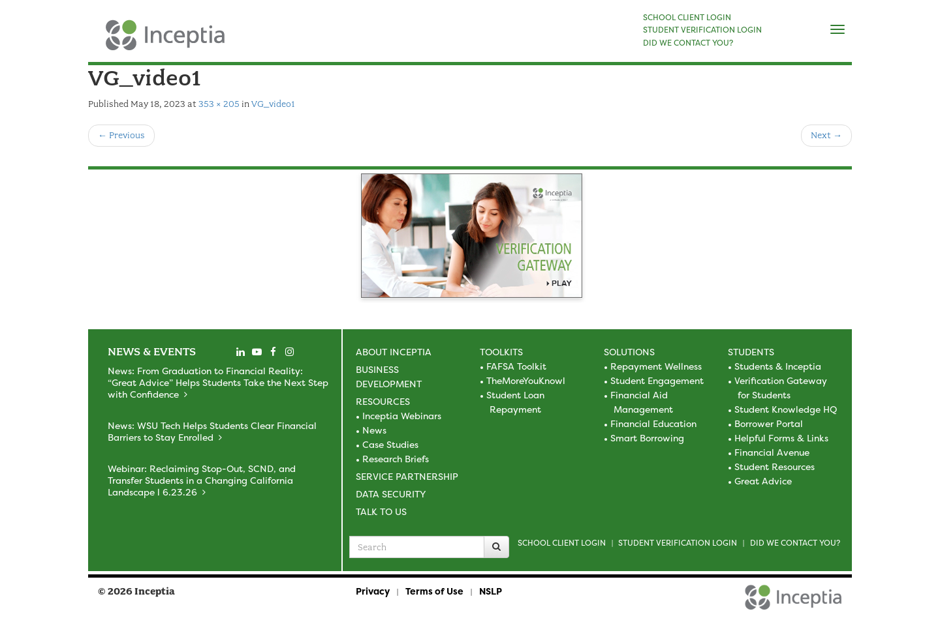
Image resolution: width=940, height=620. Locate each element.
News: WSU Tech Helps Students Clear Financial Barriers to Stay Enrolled (212, 431)
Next (826, 135)
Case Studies (390, 444)
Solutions (629, 352)
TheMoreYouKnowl (525, 380)
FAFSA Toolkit (516, 366)
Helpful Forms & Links (781, 438)
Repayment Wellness (656, 366)
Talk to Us (381, 511)
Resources (383, 401)
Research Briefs (395, 458)
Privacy (373, 591)
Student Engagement (657, 380)
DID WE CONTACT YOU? (688, 43)
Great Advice (763, 481)
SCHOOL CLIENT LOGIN (687, 17)
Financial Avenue (771, 452)
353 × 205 (219, 104)
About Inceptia (393, 352)
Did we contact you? (795, 542)
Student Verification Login (677, 542)
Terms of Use (434, 591)
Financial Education (653, 423)
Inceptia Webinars (401, 415)
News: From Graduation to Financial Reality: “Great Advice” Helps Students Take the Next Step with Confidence (218, 382)
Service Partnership (407, 476)
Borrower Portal (768, 423)
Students (751, 352)
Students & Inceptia (777, 366)
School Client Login (562, 542)
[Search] (496, 547)
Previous (121, 135)
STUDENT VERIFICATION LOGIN (702, 30)
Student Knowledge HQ (785, 409)
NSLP (490, 591)
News (374, 430)
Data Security (391, 494)
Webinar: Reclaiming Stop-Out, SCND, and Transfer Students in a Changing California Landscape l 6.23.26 (202, 480)
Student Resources (774, 466)
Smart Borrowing (647, 438)
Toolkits (501, 352)
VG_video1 (273, 104)
